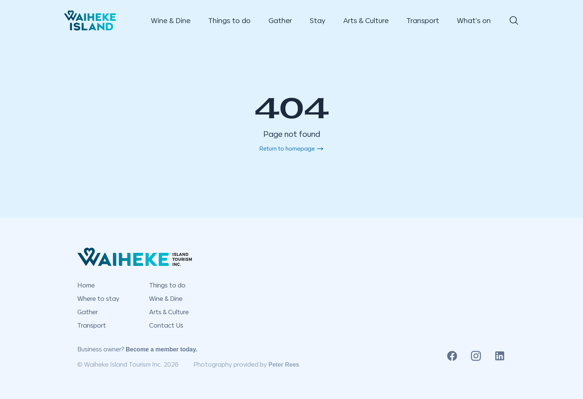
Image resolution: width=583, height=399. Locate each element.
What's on (474, 20)
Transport (422, 20)
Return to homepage (292, 148)
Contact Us (166, 325)
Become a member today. (161, 349)
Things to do (229, 20)
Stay (317, 20)
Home (86, 285)
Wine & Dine (170, 20)
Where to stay (98, 298)
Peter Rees (283, 364)
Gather (280, 20)
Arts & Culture (366, 20)
